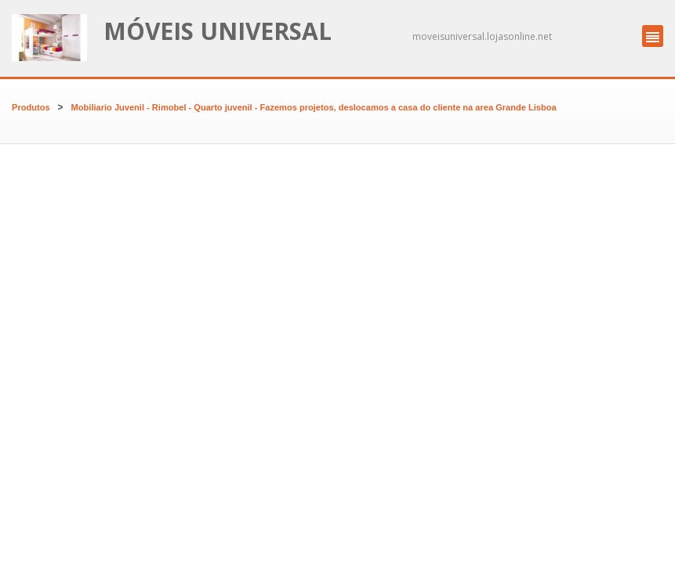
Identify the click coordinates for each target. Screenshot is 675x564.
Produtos (31, 107)
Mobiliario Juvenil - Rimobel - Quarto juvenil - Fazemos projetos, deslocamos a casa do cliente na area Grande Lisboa (314, 107)
